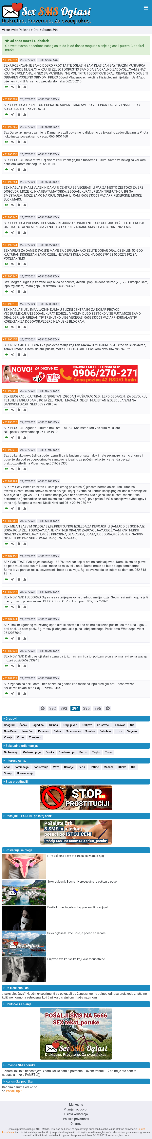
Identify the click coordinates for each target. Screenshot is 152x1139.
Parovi (83, 752)
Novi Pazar (11, 731)
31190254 (11, 154)
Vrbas (20, 737)
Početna (24, 30)
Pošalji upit (14, 1091)
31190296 (11, 59)
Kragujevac (70, 725)
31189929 (11, 678)
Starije (8, 773)
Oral (36, 30)
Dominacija (21, 767)
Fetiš (82, 767)
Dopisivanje (40, 767)
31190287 (11, 99)
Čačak (23, 725)
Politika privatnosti (76, 1119)
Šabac (58, 731)
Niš (132, 725)
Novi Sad (27, 731)
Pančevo (43, 731)
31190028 (11, 422)
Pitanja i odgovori (76, 1109)
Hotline (94, 767)
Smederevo (73, 731)
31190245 (11, 217)
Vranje (8, 737)
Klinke (122, 767)
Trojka (96, 752)
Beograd (9, 725)
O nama (76, 1124)
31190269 (11, 126)
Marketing (76, 1105)
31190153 (11, 339)
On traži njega (32, 752)
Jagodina (38, 725)
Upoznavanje (25, 773)
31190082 (11, 390)
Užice (119, 731)
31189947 (11, 591)
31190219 (11, 304)
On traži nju (11, 752)
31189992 (11, 481)
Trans (108, 752)
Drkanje (69, 767)
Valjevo (132, 731)
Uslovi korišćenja (76, 1114)
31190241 (11, 245)
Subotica (105, 731)
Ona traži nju (67, 752)
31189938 (11, 650)
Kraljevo (87, 725)
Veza (56, 767)
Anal (7, 767)
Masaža (109, 767)
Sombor (90, 731)
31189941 (11, 619)
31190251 (11, 181)
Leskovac (119, 725)
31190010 (11, 449)
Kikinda (53, 725)
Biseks (50, 752)
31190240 (11, 276)
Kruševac (103, 725)
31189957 (11, 520)
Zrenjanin (35, 737)
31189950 (11, 556)
